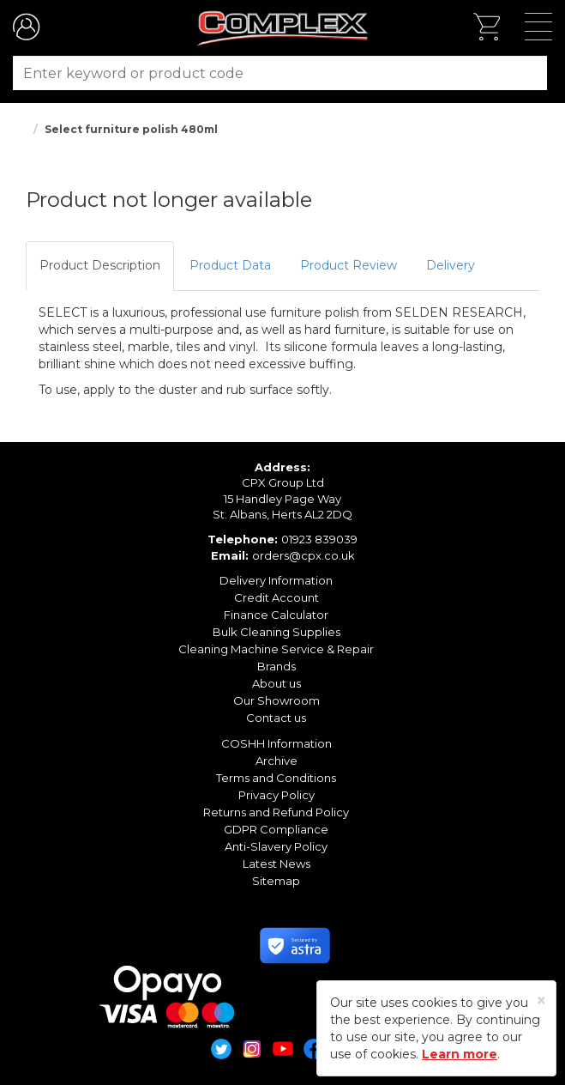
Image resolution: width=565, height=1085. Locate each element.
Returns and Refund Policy (276, 812)
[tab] (100, 265)
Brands (276, 666)
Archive (276, 760)
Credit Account (276, 597)
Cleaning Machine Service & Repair (276, 649)
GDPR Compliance (276, 829)
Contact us (276, 717)
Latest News (276, 863)
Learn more (459, 1054)
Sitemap (276, 881)
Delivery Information (276, 580)
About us (276, 683)
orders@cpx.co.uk (303, 555)
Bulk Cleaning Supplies (276, 632)
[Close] (541, 1000)
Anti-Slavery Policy (276, 846)
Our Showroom (276, 700)
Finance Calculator (276, 614)
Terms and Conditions (276, 778)
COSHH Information (276, 743)
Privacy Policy (276, 795)
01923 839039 (319, 539)
